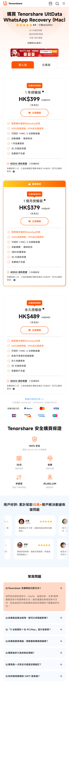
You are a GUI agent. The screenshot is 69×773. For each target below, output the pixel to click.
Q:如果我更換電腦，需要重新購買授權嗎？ (27, 641)
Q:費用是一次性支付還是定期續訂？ (24, 664)
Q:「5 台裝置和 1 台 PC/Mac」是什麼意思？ (28, 629)
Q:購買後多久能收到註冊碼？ (20, 652)
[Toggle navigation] (62, 3)
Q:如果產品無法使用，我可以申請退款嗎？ (27, 617)
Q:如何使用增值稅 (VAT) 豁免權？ (23, 676)
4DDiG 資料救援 (18, 163)
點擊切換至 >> (34, 399)
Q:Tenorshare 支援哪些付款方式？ (24, 588)
